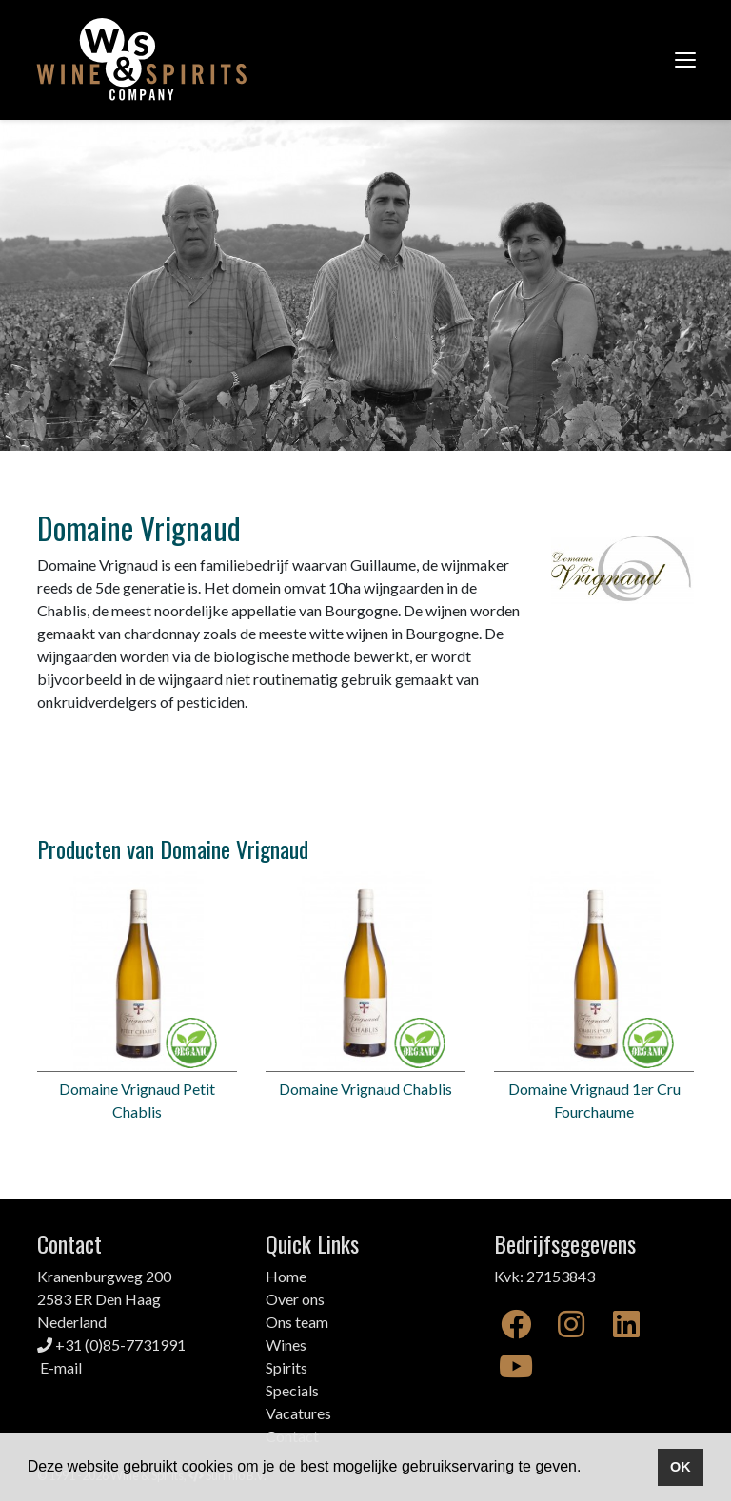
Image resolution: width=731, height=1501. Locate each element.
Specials (292, 1390)
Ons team (297, 1322)
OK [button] (680, 1466)
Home (286, 1276)
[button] (588, 1469)
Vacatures (298, 1413)
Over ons (295, 1299)
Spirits (286, 1367)
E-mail (61, 1367)
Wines (286, 1344)
